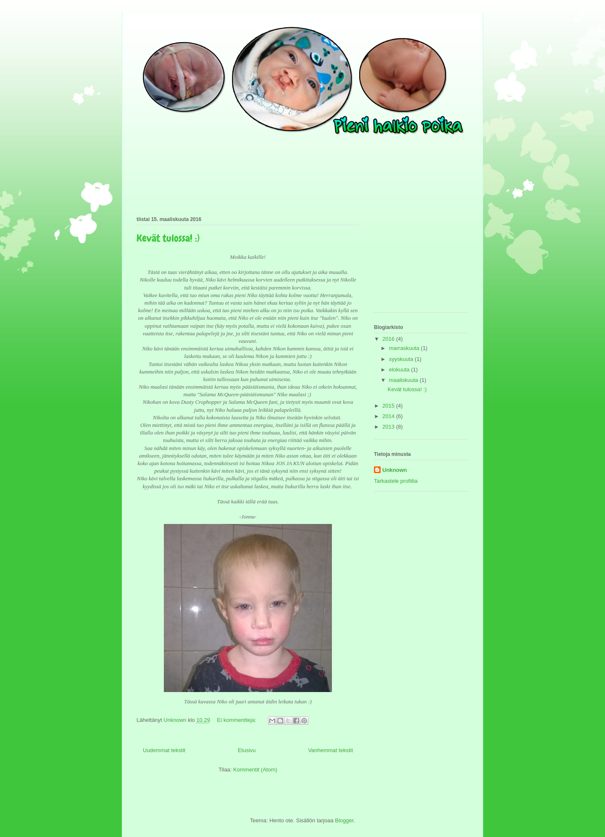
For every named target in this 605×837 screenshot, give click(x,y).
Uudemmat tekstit (164, 750)
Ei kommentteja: (237, 720)
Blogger (344, 820)
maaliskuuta (404, 380)
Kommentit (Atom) (255, 769)
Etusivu (247, 750)
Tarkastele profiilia (396, 481)
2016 (389, 339)
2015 (389, 406)
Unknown (394, 470)
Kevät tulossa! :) (168, 238)
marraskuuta (405, 348)
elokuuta (400, 369)
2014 (389, 416)
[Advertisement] (416, 262)
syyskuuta (402, 359)
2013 (389, 427)
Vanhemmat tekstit (330, 750)
